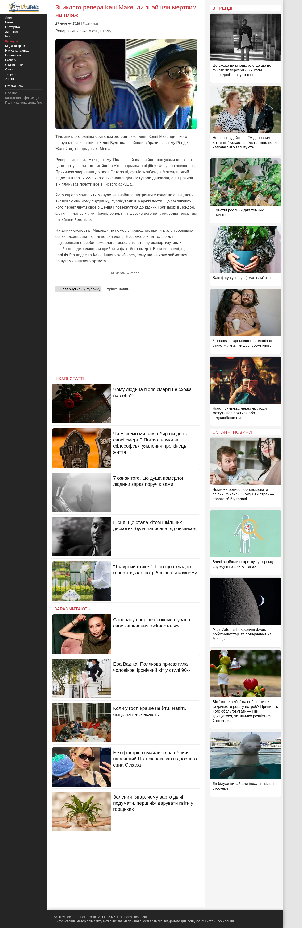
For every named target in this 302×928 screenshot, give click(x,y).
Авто (8, 17)
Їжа (7, 36)
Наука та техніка (17, 50)
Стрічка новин (117, 289)
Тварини (11, 74)
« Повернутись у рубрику (78, 289)
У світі (9, 79)
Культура (90, 23)
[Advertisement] (126, 333)
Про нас (11, 93)
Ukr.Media (101, 149)
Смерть (119, 273)
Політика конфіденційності (25, 102)
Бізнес (9, 22)
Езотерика (12, 27)
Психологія (13, 55)
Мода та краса (15, 46)
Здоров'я (11, 31)
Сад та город (14, 64)
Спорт (9, 69)
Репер (134, 273)
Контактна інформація (22, 98)
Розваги (10, 60)
